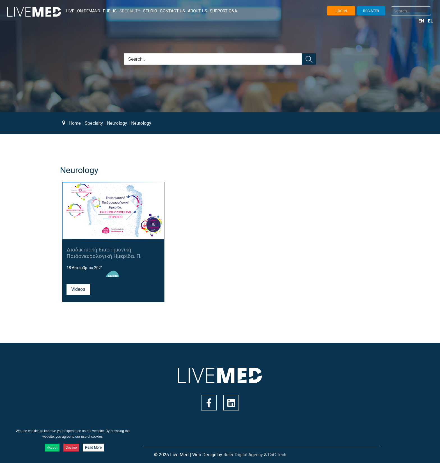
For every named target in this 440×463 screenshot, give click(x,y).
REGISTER (371, 11)
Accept (52, 448)
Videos (78, 289)
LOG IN (341, 11)
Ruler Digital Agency (243, 454)
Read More (93, 448)
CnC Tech (277, 454)
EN (421, 21)
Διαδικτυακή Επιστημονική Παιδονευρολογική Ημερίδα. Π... (105, 252)
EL (430, 21)
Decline (71, 448)
